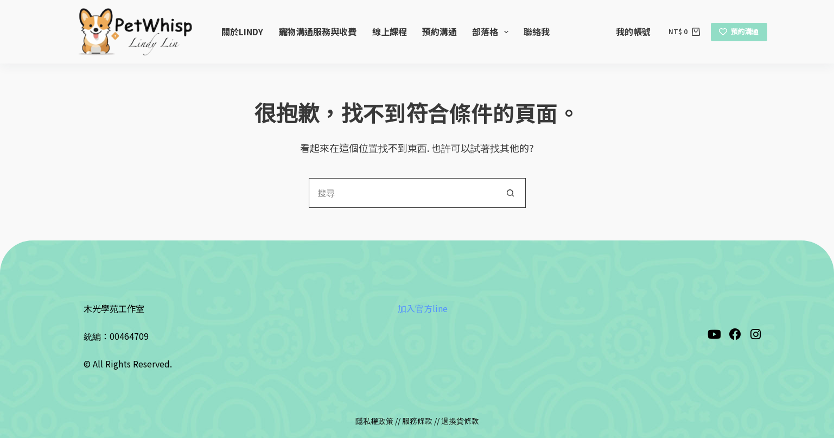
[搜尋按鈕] (511, 193)
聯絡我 (537, 31)
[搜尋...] (402, 193)
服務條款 (417, 420)
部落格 (492, 31)
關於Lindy (242, 31)
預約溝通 (439, 31)
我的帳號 (633, 31)
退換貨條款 (460, 420)
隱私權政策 (374, 420)
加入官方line (423, 308)
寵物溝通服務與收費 (317, 31)
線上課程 (389, 31)
